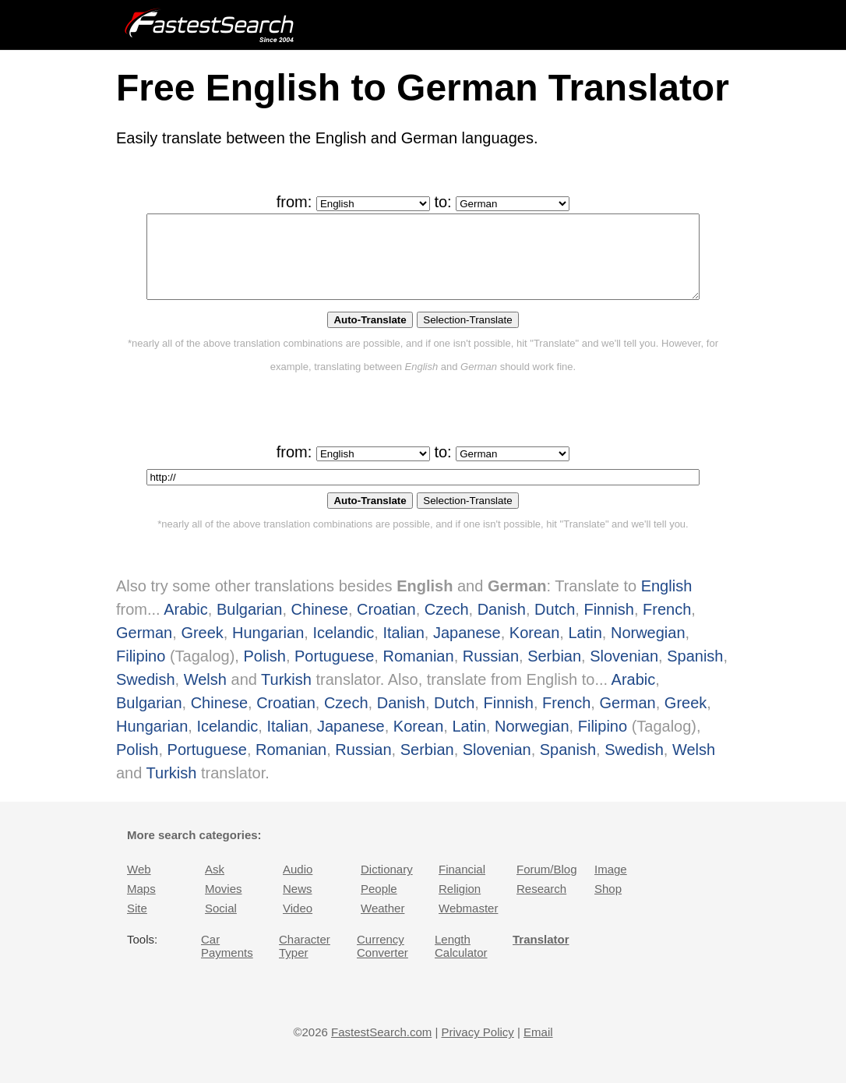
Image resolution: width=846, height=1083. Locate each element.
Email (538, 1048)
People (379, 905)
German (144, 649)
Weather (382, 924)
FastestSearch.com (381, 1048)
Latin (584, 649)
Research (541, 905)
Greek (202, 649)
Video (297, 924)
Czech (447, 625)
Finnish (608, 625)
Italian (403, 649)
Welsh (205, 695)
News (297, 905)
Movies (223, 905)
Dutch (554, 625)
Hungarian (268, 649)
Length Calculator (461, 962)
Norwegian (648, 649)
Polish (264, 672)
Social (221, 924)
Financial (462, 885)
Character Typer (304, 962)
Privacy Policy (477, 1048)
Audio (297, 885)
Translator (541, 955)
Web (139, 885)
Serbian (554, 672)
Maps (141, 905)
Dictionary (387, 885)
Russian (491, 672)
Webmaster (468, 924)
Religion (460, 905)
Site (137, 924)
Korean (534, 649)
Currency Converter (382, 962)
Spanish (695, 672)
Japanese (467, 649)
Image (610, 885)
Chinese (319, 625)
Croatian (386, 625)
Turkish (286, 695)
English (667, 602)
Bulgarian (250, 625)
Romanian (417, 672)
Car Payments (227, 962)
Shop (608, 905)
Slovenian (624, 672)
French (667, 625)
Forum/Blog (546, 885)
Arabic (186, 625)
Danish (502, 625)
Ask (214, 885)
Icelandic (343, 649)
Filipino (140, 672)
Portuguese (334, 672)
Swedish (145, 695)
